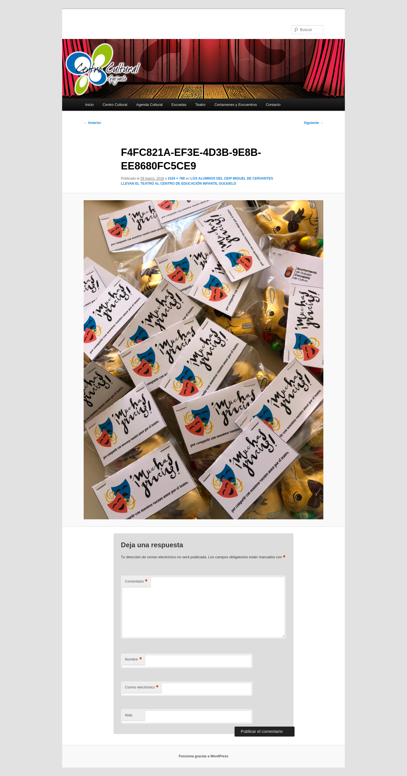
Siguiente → (313, 123)
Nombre (133, 659)
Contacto (273, 105)
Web (129, 715)
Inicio (89, 105)
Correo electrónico (142, 687)
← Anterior (92, 123)
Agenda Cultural (149, 105)
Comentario (136, 581)
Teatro (200, 105)
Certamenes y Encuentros (236, 105)
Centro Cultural (115, 105)
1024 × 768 (176, 178)
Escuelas (179, 105)
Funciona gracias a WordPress (203, 756)
